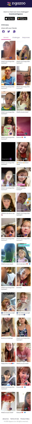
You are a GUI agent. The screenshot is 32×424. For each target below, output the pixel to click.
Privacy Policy (24, 419)
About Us (6, 419)
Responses (26, 37)
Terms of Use (14, 419)
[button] (14, 31)
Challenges (16, 37)
